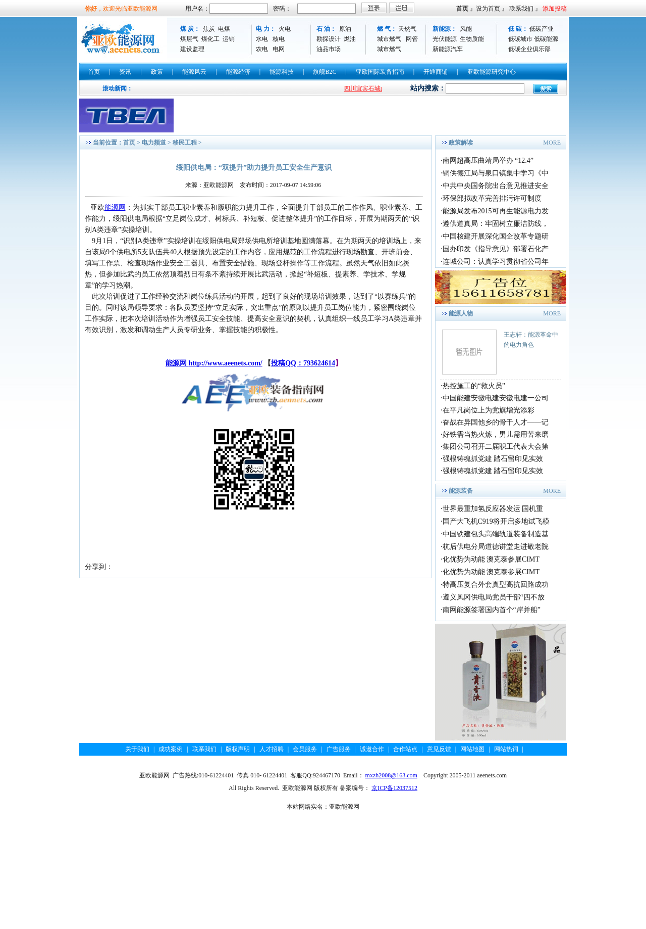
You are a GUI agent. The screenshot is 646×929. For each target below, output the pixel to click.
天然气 (407, 28)
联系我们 (521, 8)
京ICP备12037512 (394, 788)
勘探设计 (328, 38)
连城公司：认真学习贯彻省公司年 (496, 261)
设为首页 (488, 8)
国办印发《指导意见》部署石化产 (496, 249)
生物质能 (472, 38)
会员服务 (305, 749)
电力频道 (154, 142)
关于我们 (137, 749)
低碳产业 (541, 28)
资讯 (125, 71)
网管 (412, 38)
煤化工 (210, 38)
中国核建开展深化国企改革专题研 (496, 236)
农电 (262, 49)
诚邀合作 (372, 749)
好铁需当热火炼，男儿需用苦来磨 (496, 434)
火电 (285, 28)
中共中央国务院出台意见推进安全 (496, 186)
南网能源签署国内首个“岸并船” (492, 610)
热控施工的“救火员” (474, 386)
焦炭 (209, 28)
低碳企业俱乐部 (529, 49)
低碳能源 (546, 38)
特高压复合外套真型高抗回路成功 (496, 584)
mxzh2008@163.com (391, 775)
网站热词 (506, 749)
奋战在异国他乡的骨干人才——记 (496, 422)
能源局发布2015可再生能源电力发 (496, 211)
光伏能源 (445, 38)
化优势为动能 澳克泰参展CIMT (491, 559)
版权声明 (238, 749)
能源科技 (282, 71)
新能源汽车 (448, 49)
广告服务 (339, 749)
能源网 (115, 207)
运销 (229, 38)
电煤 (224, 28)
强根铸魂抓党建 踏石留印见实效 (493, 458)
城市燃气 (389, 38)
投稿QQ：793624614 (303, 363)
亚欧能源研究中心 (491, 71)
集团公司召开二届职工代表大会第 (496, 446)
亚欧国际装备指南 (380, 71)
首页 (462, 8)
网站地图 (472, 749)
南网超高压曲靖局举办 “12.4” (488, 160)
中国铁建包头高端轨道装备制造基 (496, 534)
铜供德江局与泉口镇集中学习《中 (496, 173)
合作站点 (405, 749)
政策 (157, 71)
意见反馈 (439, 749)
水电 (262, 38)
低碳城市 (520, 38)
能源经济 (238, 71)
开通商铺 (435, 71)
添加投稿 (555, 8)
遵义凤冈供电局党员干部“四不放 (494, 597)
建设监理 (192, 49)
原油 (345, 28)
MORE (552, 142)
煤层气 (189, 38)
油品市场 (328, 49)
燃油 (350, 38)
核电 (279, 38)
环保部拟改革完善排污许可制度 (492, 198)
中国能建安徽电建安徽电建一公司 (496, 398)
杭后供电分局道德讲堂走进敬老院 (496, 546)
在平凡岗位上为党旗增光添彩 (488, 410)
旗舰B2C (324, 71)
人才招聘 (271, 749)
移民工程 (185, 142)
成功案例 (170, 749)
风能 (466, 28)
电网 (279, 49)
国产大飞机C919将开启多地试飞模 (496, 521)
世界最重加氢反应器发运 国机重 (493, 509)
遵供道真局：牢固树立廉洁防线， (496, 223)
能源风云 (194, 71)
